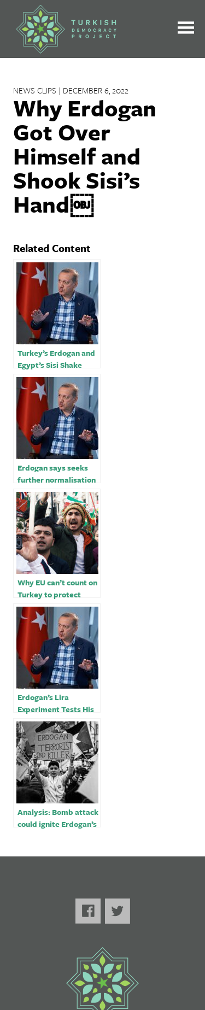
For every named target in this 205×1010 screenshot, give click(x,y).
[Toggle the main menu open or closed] (186, 29)
